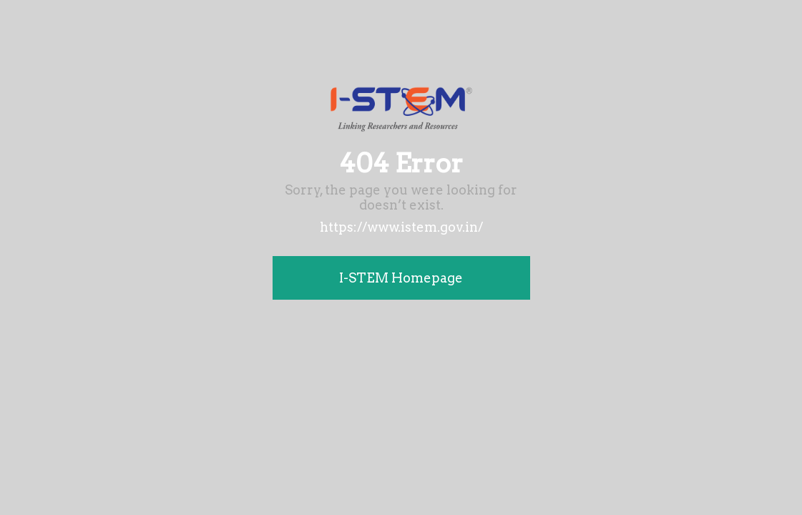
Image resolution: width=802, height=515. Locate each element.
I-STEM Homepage (401, 277)
